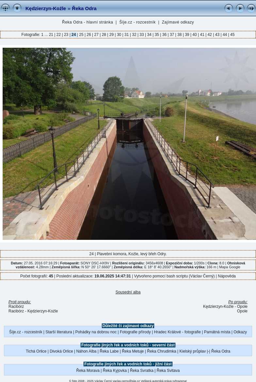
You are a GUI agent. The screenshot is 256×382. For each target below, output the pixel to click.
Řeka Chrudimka (161, 351)
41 (202, 34)
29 (111, 34)
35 (156, 34)
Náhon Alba (86, 351)
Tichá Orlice (36, 351)
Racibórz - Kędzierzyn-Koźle (33, 311)
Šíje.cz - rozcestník (137, 22)
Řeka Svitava (168, 370)
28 (104, 34)
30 (119, 34)
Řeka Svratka (141, 370)
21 (52, 34)
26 (89, 34)
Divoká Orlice (61, 351)
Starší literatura (58, 332)
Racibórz (16, 306)
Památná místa (217, 332)
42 (209, 34)
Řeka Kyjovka (115, 370)
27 (96, 34)
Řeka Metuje (133, 351)
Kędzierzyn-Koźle (45, 8)
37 (172, 34)
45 (232, 34)
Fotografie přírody (135, 332)
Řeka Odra (84, 8)
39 (187, 34)
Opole (242, 311)
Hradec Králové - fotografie (177, 332)
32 (134, 34)
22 (58, 34)
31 (126, 34)
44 (225, 34)
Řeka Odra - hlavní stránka (87, 22)
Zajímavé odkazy (178, 22)
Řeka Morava (88, 370)
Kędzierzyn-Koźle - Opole (225, 306)
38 (179, 34)
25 (81, 34)
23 (66, 34)
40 (194, 34)
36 (164, 34)
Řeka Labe (109, 351)
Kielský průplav (192, 351)
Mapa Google (229, 267)
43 (217, 34)
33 (141, 34)
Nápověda (227, 276)
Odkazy (240, 332)
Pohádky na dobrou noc (96, 332)
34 (149, 34)
